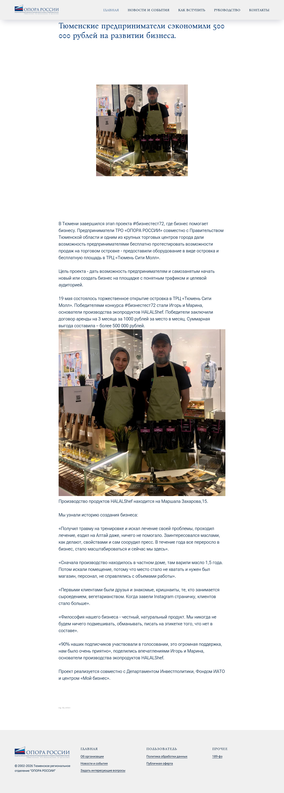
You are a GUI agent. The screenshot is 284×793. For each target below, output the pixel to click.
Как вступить (191, 10)
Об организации (92, 756)
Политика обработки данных (166, 756)
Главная (111, 10)
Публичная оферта (159, 763)
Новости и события (148, 10)
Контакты (259, 10)
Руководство (227, 10)
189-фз (217, 756)
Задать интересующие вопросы (103, 770)
